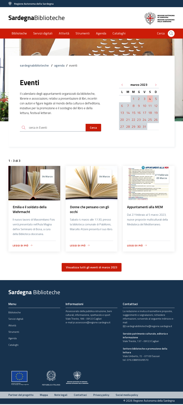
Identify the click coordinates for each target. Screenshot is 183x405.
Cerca (93, 128)
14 (128, 112)
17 (144, 112)
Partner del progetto (20, 396)
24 (144, 119)
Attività (64, 33)
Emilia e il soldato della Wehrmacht (31, 210)
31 (144, 126)
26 (156, 119)
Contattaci (80, 396)
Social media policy (127, 396)
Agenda (101, 33)
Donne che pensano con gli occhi (90, 210)
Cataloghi (119, 33)
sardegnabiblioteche (35, 65)
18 (150, 112)
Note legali (60, 396)
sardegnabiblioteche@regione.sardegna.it (147, 327)
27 (122, 126)
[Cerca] (171, 33)
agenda (59, 65)
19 (156, 112)
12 (156, 105)
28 (128, 126)
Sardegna (36, 17)
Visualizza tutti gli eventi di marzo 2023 (91, 268)
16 (139, 112)
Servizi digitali (42, 33)
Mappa (44, 396)
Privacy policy (101, 396)
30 (139, 126)
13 (122, 112)
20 (122, 119)
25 (150, 119)
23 (139, 119)
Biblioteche (19, 33)
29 (133, 126)
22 (133, 119)
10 (144, 105)
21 (128, 119)
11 (150, 105)
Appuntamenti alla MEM (146, 207)
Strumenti (83, 33)
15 (133, 112)
